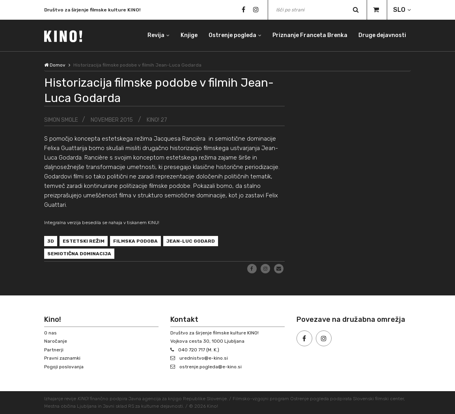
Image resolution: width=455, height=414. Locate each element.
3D (50, 241)
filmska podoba (135, 241)
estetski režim (83, 241)
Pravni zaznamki (62, 358)
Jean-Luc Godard (190, 241)
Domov (54, 65)
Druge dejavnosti (382, 35)
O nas (50, 333)
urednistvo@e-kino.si (203, 358)
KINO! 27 (157, 120)
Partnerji (53, 350)
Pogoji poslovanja (64, 366)
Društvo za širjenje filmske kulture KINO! (92, 10)
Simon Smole (61, 120)
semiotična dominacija (79, 253)
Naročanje (55, 341)
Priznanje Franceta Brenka (309, 35)
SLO (399, 9)
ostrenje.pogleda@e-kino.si (210, 366)
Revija (155, 35)
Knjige (189, 35)
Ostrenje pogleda (232, 35)
